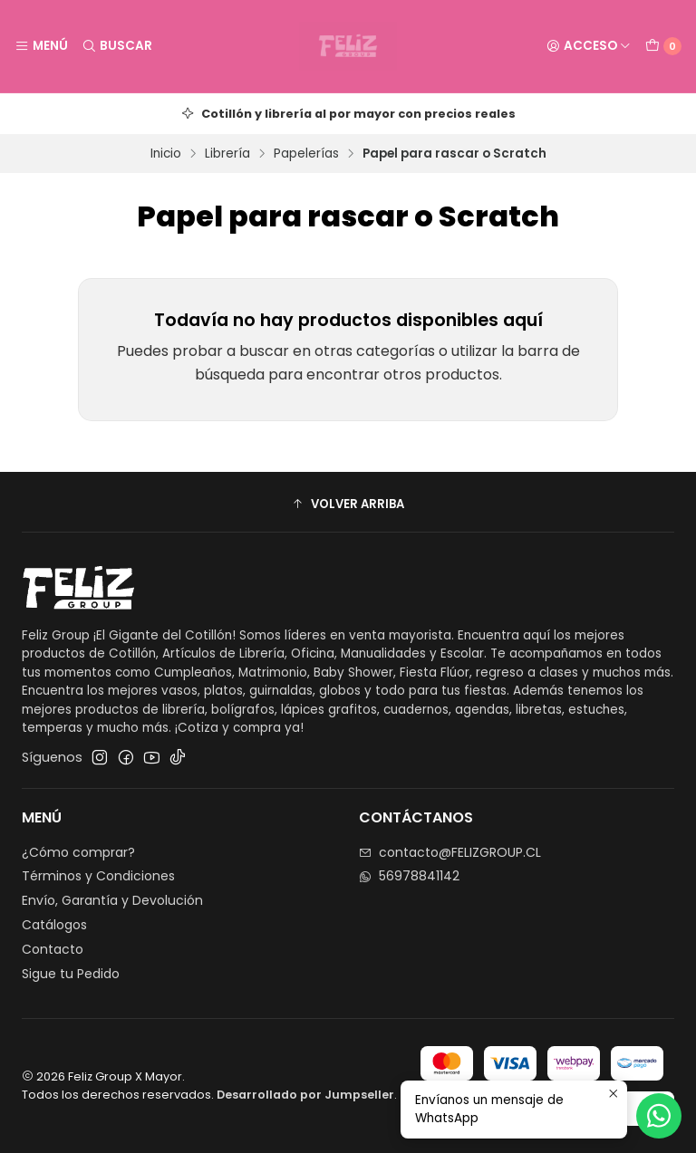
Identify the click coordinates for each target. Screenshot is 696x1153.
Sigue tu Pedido (71, 974)
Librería (227, 154)
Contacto (52, 949)
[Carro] (663, 46)
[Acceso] (588, 46)
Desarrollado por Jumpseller (305, 1094)
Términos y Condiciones (98, 876)
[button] (348, 504)
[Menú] (41, 46)
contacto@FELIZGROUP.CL (450, 852)
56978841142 (409, 876)
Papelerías (306, 154)
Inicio (165, 154)
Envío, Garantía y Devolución (112, 900)
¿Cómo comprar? (78, 852)
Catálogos (54, 925)
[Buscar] (116, 46)
